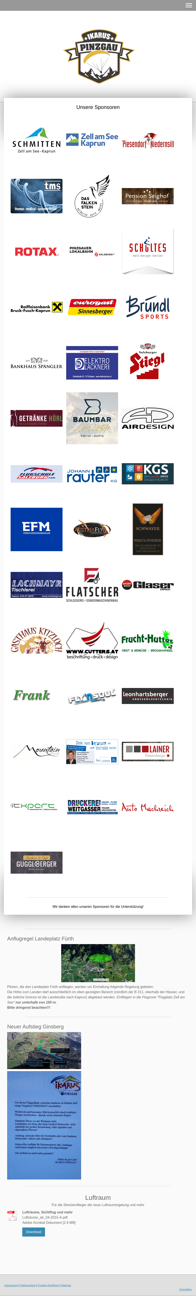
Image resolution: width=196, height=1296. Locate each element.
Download (33, 1232)
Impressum (11, 1285)
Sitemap (66, 1285)
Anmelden (185, 1289)
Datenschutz (28, 1285)
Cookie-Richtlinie (48, 1285)
